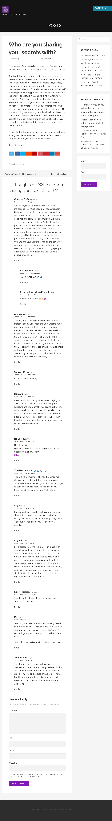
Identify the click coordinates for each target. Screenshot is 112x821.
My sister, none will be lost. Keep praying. (92, 123)
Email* (93, 175)
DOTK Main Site (102, 8)
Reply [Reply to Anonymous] (23, 282)
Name (11, 738)
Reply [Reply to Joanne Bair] (17, 689)
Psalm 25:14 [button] (53, 69)
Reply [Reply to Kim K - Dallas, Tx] (17, 607)
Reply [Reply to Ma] (17, 648)
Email (11, 750)
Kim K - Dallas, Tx (23, 592)
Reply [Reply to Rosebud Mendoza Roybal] (23, 304)
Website (13, 763)
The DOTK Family (32, 59)
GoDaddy (77, 809)
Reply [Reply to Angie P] (17, 582)
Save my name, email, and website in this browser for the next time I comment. (36, 775)
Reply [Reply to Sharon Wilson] (17, 384)
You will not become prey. (93, 55)
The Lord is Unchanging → (61, 174)
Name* (93, 164)
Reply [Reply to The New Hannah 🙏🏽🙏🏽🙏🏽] (17, 495)
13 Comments (46, 59)
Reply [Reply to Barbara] (17, 429)
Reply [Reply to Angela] (17, 530)
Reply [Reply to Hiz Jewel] (17, 460)
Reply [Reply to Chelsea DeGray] (17, 260)
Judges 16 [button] (19, 145)
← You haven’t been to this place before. (19, 174)
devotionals (20, 164)
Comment (14, 710)
